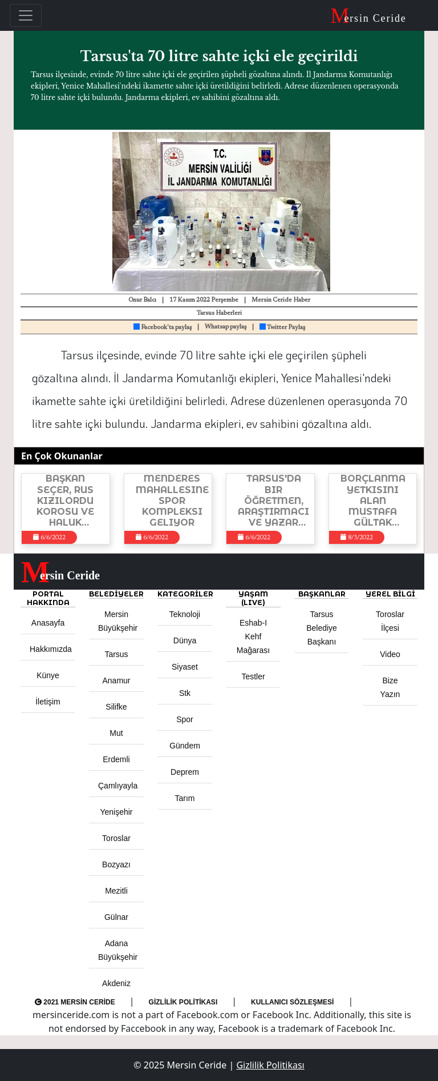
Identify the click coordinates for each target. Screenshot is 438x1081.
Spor (184, 719)
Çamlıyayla (117, 785)
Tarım (185, 798)
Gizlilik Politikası (183, 1002)
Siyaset (185, 666)
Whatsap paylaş (225, 327)
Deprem (185, 771)
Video (390, 654)
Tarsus (116, 654)
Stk (184, 693)
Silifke (116, 706)
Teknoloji (184, 614)
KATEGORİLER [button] (184, 594)
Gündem (184, 745)
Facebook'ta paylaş (162, 328)
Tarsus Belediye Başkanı (321, 628)
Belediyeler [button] (116, 594)
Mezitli (116, 890)
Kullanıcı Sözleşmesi (292, 1002)
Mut (116, 733)
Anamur (116, 680)
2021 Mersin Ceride (75, 1002)
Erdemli (116, 759)
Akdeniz (116, 983)
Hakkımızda (51, 649)
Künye (47, 675)
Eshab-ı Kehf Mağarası (253, 636)
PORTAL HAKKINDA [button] (48, 598)
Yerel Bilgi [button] (390, 594)
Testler (253, 676)
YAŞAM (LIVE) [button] (253, 598)
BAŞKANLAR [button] (322, 594)
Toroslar (116, 838)
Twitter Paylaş (282, 328)
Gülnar (116, 917)
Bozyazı (116, 864)
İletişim (47, 701)
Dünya (184, 640)
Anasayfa (47, 622)
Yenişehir (116, 811)
